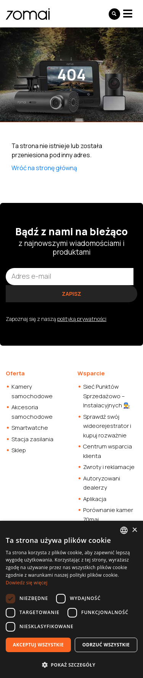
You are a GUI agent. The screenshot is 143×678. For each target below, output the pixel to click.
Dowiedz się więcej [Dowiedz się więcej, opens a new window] (27, 582)
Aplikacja (94, 499)
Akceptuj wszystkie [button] (38, 644)
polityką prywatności (81, 318)
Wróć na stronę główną (44, 168)
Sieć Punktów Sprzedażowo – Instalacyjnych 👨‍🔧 (106, 396)
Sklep (18, 450)
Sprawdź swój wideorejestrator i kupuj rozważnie (107, 426)
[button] (71, 664)
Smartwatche (29, 428)
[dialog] (71, 599)
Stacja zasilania (32, 439)
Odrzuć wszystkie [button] (106, 644)
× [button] (134, 530)
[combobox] (124, 530)
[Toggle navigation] (127, 13)
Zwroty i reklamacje (109, 467)
